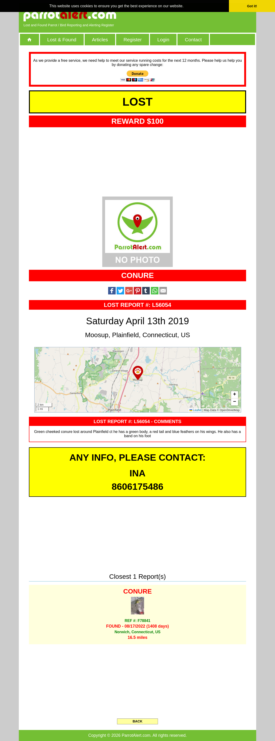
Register (132, 39)
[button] (138, 373)
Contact (193, 39)
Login (163, 39)
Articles (100, 39)
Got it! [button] (252, 6)
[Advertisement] (197, 15)
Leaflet (195, 410)
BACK (137, 721)
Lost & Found (61, 39)
